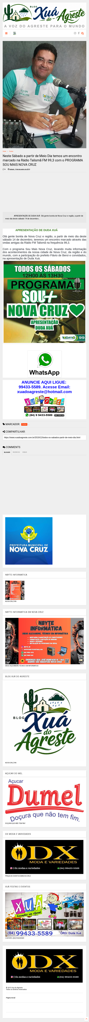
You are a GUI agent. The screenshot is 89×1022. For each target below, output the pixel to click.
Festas (11, 151)
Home (4, 151)
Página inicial (10, 998)
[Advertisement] (24, 192)
